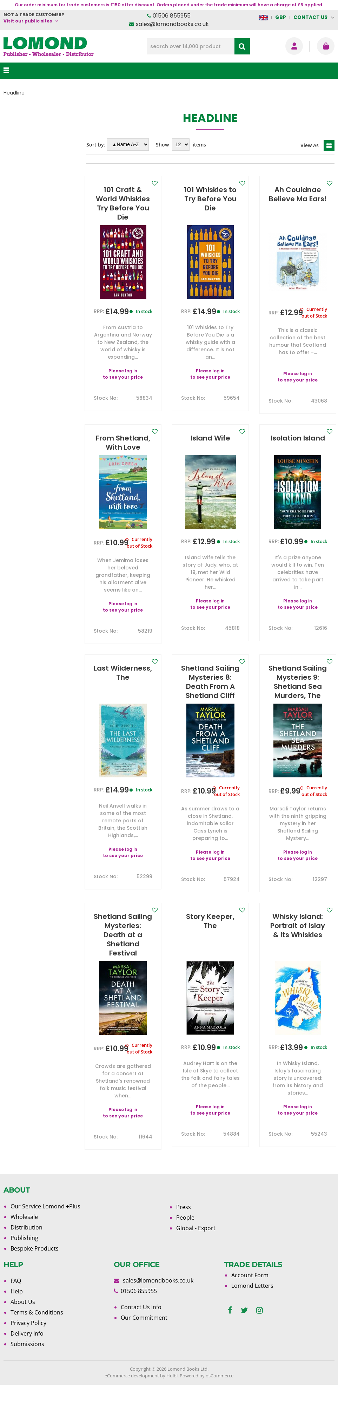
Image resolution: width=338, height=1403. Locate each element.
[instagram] (259, 1329)
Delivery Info (27, 1352)
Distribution (26, 1245)
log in (131, 371)
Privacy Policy (28, 1341)
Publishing (24, 1256)
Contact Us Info (141, 1325)
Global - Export (196, 1246)
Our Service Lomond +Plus (45, 1224)
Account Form (250, 1293)
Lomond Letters (252, 1304)
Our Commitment (144, 1336)
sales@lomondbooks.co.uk (172, 24)
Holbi (172, 1394)
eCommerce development (132, 1394)
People (185, 1236)
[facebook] (230, 1329)
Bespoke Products (35, 1267)
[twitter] (244, 1329)
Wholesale (24, 1235)
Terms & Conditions (37, 1331)
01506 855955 (172, 16)
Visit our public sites (28, 21)
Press (183, 1225)
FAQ (16, 1299)
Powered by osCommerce (206, 1394)
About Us (23, 1320)
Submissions (27, 1362)
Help (17, 1309)
